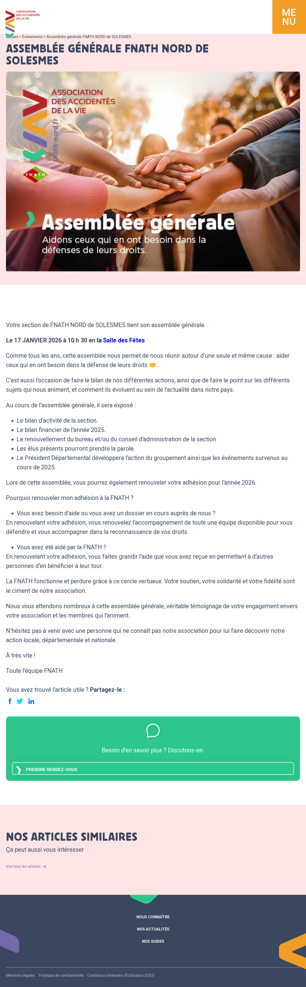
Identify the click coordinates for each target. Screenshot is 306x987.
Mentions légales (20, 975)
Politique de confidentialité (61, 975)
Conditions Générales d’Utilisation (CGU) (120, 975)
